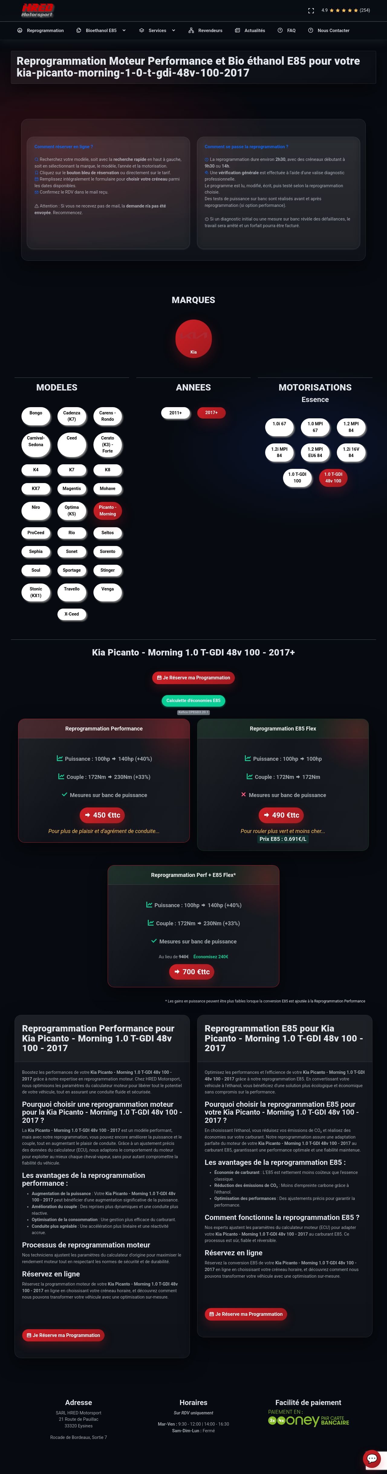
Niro (36, 507)
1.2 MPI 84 (351, 427)
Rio (72, 532)
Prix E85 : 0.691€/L (283, 838)
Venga (108, 589)
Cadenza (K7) (71, 416)
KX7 (36, 488)
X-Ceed (72, 614)
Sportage (72, 570)
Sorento (107, 551)
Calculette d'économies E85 (193, 700)
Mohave (107, 488)
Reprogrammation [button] (40, 30)
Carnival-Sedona (36, 441)
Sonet (71, 551)
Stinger (108, 570)
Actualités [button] (250, 30)
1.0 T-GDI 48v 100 (333, 478)
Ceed (72, 438)
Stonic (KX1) (36, 592)
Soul (35, 570)
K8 (107, 469)
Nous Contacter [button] (329, 30)
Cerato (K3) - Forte (107, 445)
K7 (71, 469)
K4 (35, 469)
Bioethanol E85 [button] (101, 30)
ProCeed (36, 532)
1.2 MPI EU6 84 (315, 453)
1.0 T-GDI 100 (297, 478)
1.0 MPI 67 (315, 427)
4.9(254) (346, 10)
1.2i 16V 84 (351, 453)
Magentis (72, 488)
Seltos (108, 532)
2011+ (175, 413)
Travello (72, 589)
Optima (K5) (72, 511)
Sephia (36, 551)
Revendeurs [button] (205, 30)
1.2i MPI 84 (279, 453)
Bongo (36, 413)
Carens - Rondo (107, 416)
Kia (193, 338)
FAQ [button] (286, 30)
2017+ (211, 413)
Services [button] (157, 30)
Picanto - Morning (107, 511)
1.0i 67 (279, 424)
